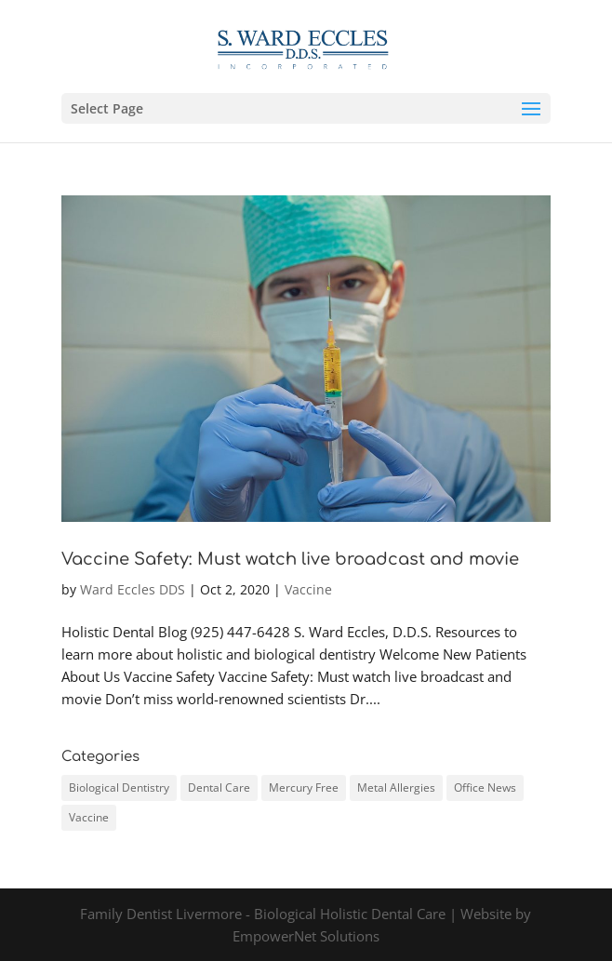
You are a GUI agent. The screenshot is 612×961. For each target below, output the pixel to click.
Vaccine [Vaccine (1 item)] (89, 817)
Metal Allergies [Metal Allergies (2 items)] (396, 787)
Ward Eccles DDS (132, 589)
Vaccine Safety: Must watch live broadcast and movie (290, 559)
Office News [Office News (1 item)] (485, 787)
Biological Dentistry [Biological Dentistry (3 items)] (119, 787)
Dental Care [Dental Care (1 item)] (219, 787)
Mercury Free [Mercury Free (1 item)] (304, 787)
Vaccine (308, 589)
